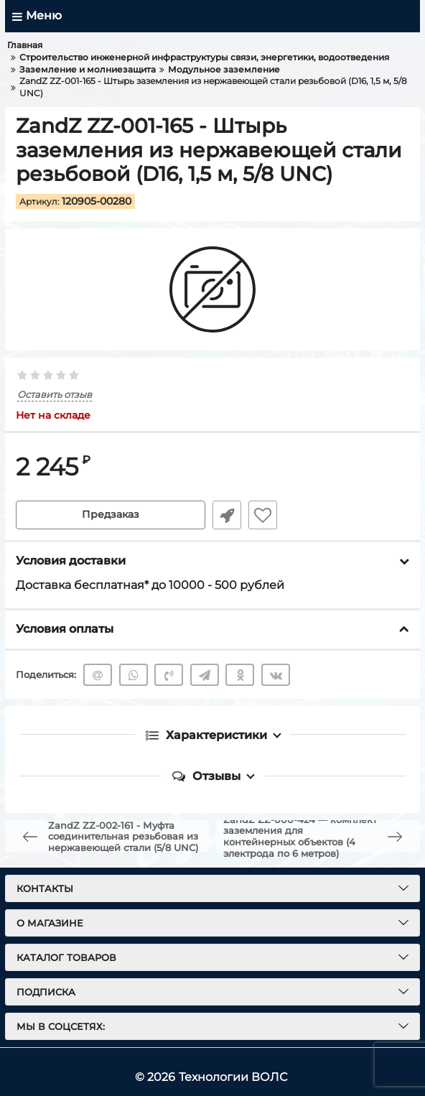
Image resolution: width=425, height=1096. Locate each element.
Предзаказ (110, 514)
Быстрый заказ (226, 515)
